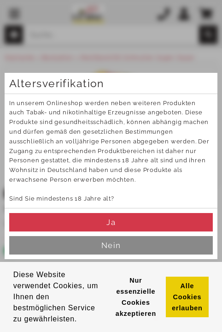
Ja (110, 222)
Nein (110, 245)
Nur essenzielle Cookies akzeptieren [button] (136, 297)
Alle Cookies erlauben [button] (187, 297)
